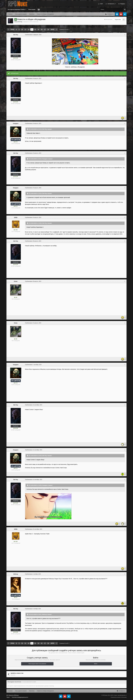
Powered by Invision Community (119, 697)
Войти (95, 663)
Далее (52, 29)
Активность (111, 3)
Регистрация (31, 9)
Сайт (101, 3)
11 (25, 29)
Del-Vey (20, 21)
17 (44, 29)
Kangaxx (15, 123)
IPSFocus (16, 695)
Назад (12, 29)
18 (48, 29)
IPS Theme (9, 695)
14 (35, 29)
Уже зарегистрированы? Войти (17, 9)
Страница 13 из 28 (64, 29)
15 (38, 29)
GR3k (15, 217)
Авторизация (109, 19)
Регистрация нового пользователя (37, 663)
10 (22, 29)
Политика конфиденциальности (20, 697)
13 (31, 29)
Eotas (15, 281)
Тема (8, 697)
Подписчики (118, 19)
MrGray (15, 574)
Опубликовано (33, 34)
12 (28, 29)
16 (41, 29)
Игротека (35, 21)
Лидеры (122, 3)
